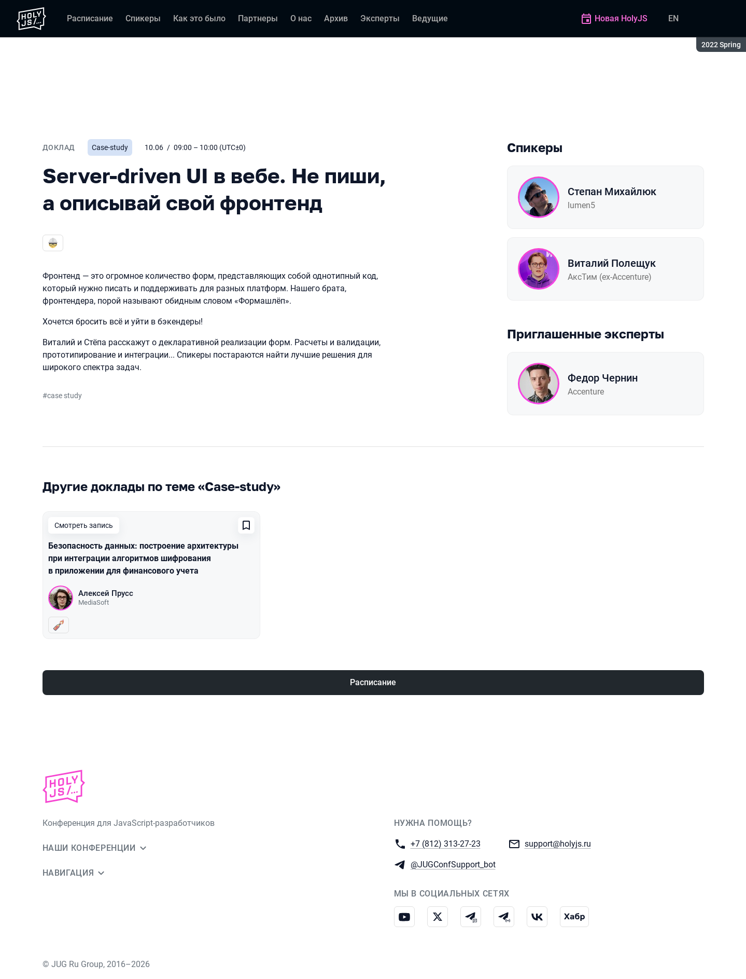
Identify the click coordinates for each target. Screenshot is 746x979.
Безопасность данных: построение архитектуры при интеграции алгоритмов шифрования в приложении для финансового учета (143, 558)
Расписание (373, 682)
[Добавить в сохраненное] (246, 525)
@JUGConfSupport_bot (453, 864)
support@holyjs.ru (558, 843)
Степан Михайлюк (612, 191)
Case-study (110, 147)
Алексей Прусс (105, 593)
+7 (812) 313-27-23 (446, 843)
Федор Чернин (603, 378)
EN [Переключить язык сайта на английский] (673, 18)
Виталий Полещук (612, 263)
